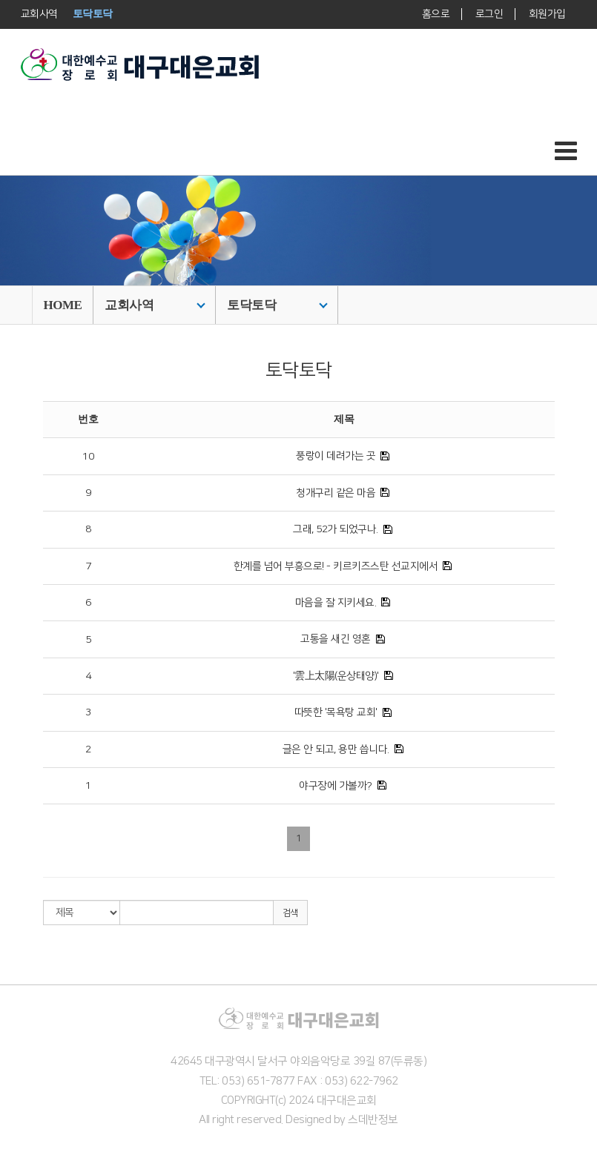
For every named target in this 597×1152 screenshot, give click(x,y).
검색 (290, 913)
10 (87, 457)
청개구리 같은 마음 (335, 493)
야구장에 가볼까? (335, 786)
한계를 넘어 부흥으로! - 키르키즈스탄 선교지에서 (336, 566)
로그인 (489, 14)
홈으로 (435, 14)
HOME (63, 305)
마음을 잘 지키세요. (336, 603)
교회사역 (155, 305)
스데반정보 (373, 1119)
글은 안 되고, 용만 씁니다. (336, 749)
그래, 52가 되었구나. (335, 529)
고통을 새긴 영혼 (335, 639)
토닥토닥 (277, 305)
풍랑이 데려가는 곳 (335, 456)
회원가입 (546, 14)
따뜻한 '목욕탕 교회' (335, 712)
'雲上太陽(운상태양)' (336, 676)
